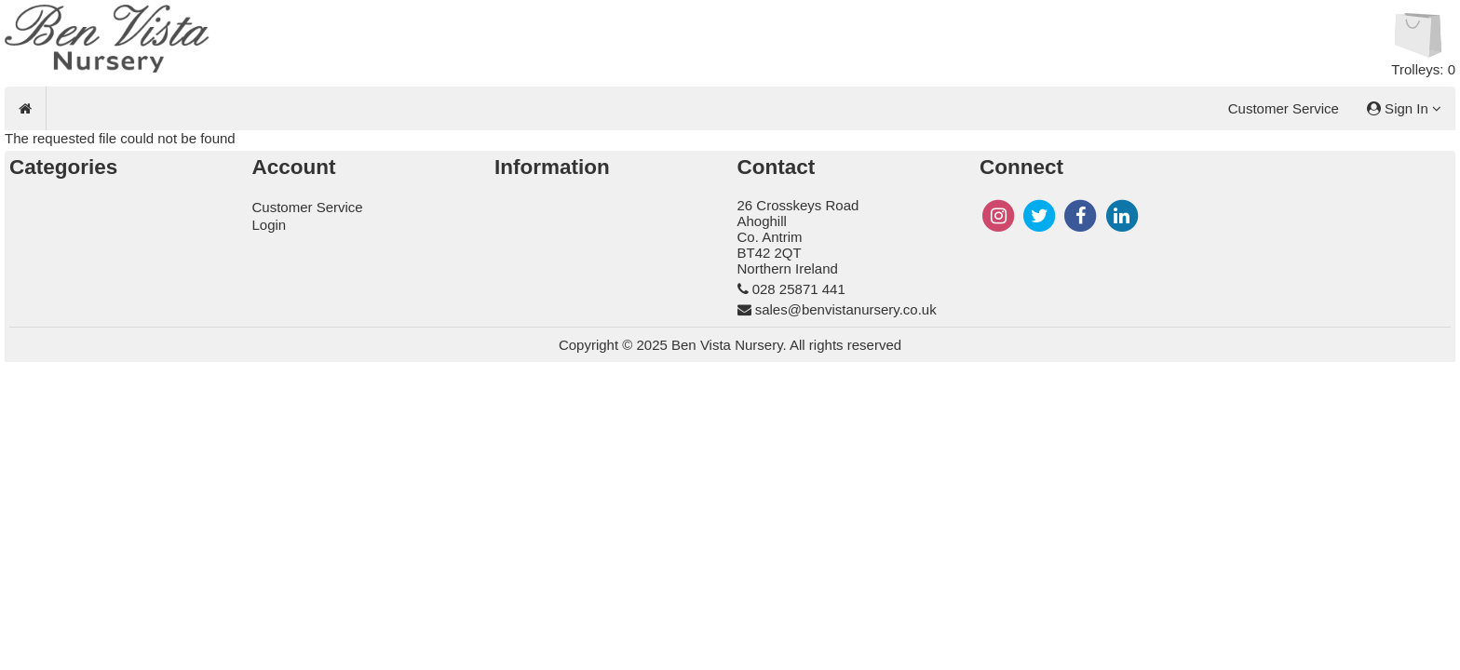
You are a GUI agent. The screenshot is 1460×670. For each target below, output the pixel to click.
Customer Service (1283, 108)
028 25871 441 (798, 289)
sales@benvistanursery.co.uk (846, 309)
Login (269, 225)
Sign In (1404, 108)
